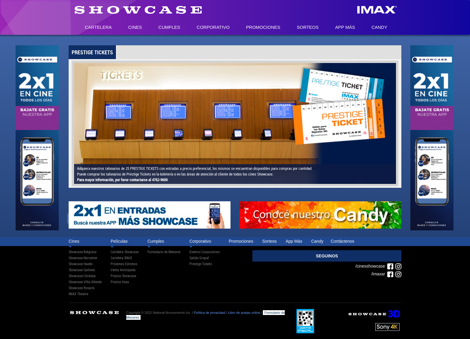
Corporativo (213, 27)
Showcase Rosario (82, 287)
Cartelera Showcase (124, 251)
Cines (135, 27)
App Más (345, 27)
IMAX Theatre (78, 293)
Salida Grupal (199, 257)
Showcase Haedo (81, 263)
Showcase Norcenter (83, 257)
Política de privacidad (209, 312)
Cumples (169, 27)
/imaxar (382, 274)
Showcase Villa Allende (85, 281)
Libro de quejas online (244, 312)
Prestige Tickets (200, 263)
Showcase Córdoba (82, 275)
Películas (119, 241)
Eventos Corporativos (204, 251)
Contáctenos (342, 241)
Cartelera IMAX (121, 257)
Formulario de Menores (163, 251)
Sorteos (308, 27)
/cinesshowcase (374, 266)
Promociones (263, 27)
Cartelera (98, 27)
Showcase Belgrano (83, 251)
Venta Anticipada (123, 269)
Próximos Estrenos (124, 263)
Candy (379, 27)
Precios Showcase (123, 275)
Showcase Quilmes (82, 269)
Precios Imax (120, 281)
